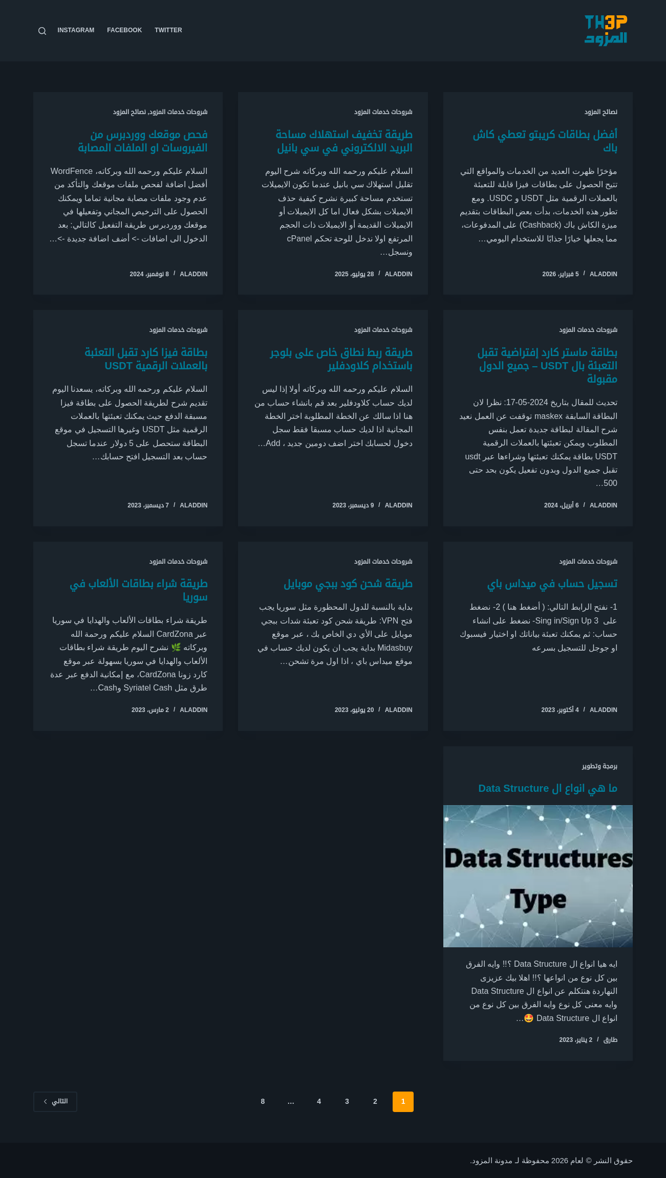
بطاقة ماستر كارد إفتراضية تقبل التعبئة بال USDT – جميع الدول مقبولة (547, 366)
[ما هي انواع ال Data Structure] (538, 876)
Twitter (168, 30)
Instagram (76, 30)
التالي (55, 1101)
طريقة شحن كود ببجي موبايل (348, 583)
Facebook (124, 30)
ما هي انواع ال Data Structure (547, 788)
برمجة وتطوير (599, 766)
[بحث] (42, 31)
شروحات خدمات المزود (383, 112)
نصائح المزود (601, 112)
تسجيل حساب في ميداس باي (552, 583)
